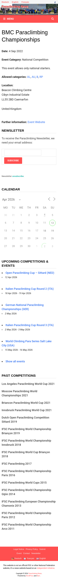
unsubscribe (18, 176)
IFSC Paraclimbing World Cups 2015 (24, 482)
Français (25, 2)
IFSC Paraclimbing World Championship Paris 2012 (26, 515)
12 (52, 222)
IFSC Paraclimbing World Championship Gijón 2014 (26, 492)
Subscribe (13, 160)
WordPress (30, 576)
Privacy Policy (32, 549)
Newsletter (36, 553)
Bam (38, 576)
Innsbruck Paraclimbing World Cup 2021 (27, 410)
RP (41, 76)
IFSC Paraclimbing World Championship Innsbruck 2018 (26, 442)
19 (52, 230)
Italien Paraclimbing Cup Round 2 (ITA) (30, 288)
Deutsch (5, 2)
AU (33, 76)
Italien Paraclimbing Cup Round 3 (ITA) (30, 325)
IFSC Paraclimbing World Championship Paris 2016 (26, 473)
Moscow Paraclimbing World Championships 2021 (19, 393)
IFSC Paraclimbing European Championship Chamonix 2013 (29, 503)
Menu (8, 18)
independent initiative (45, 568)
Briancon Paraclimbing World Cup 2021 (26, 402)
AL (28, 76)
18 (44, 230)
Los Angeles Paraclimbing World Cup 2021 (28, 383)
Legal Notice (18, 549)
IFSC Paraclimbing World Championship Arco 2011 (26, 526)
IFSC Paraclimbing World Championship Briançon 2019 (26, 431)
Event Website (36, 122)
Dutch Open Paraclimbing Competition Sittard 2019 (25, 419)
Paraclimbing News (15, 6)
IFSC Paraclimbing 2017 (17, 463)
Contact (26, 553)
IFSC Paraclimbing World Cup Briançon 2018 (26, 454)
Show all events (15, 361)
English (15, 2)
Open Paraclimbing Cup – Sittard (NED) (30, 272)
